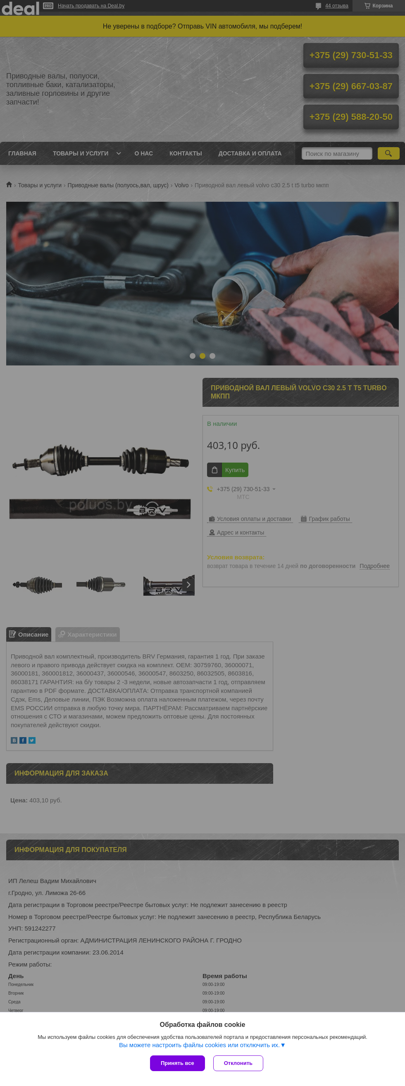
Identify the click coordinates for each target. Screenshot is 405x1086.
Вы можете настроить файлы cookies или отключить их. (199, 1044)
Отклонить (238, 1063)
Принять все (177, 1063)
